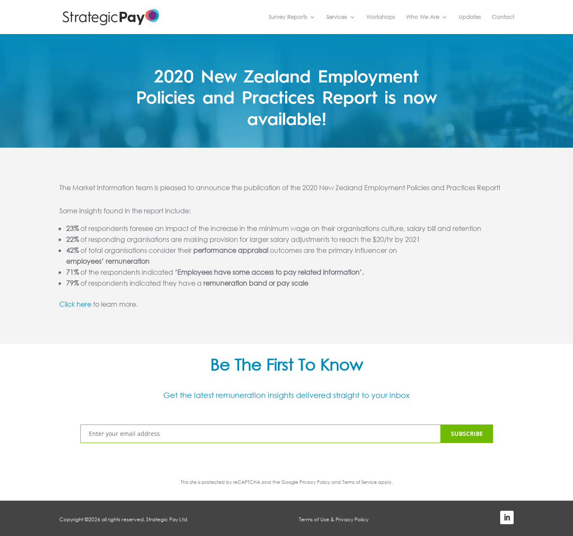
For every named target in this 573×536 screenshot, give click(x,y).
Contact (503, 17)
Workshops (380, 17)
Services (336, 17)
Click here (75, 304)
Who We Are (422, 17)
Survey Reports (288, 17)
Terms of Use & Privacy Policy (333, 519)
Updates (469, 17)
